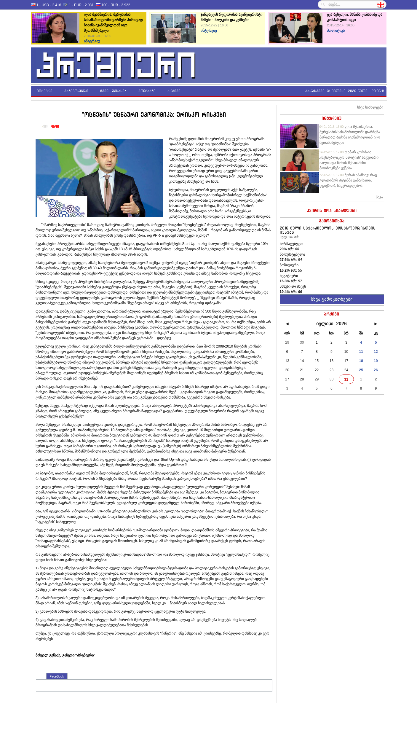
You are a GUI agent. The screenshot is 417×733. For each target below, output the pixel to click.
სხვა (379, 197)
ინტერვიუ (331, 118)
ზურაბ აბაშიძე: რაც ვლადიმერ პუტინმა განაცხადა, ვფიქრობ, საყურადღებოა (348, 180)
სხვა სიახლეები (370, 107)
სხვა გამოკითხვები (332, 299)
